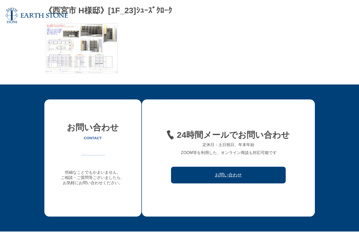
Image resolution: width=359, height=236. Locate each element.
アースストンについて (168, 15)
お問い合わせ (340, 15)
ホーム (139, 15)
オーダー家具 (201, 15)
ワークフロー (286, 15)
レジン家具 (261, 15)
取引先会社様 (313, 15)
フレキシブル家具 (232, 15)
